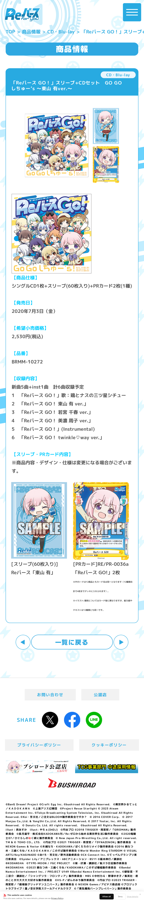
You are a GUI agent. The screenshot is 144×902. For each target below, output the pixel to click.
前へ (23, 642)
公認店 (100, 694)
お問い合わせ (50, 694)
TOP (10, 31)
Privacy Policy (57, 898)
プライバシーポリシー (39, 745)
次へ (121, 642)
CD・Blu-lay (61, 31)
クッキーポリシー (109, 745)
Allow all (106, 896)
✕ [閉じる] (140, 894)
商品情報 (31, 31)
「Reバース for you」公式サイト (22, 15)
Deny (120, 896)
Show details (132, 897)
